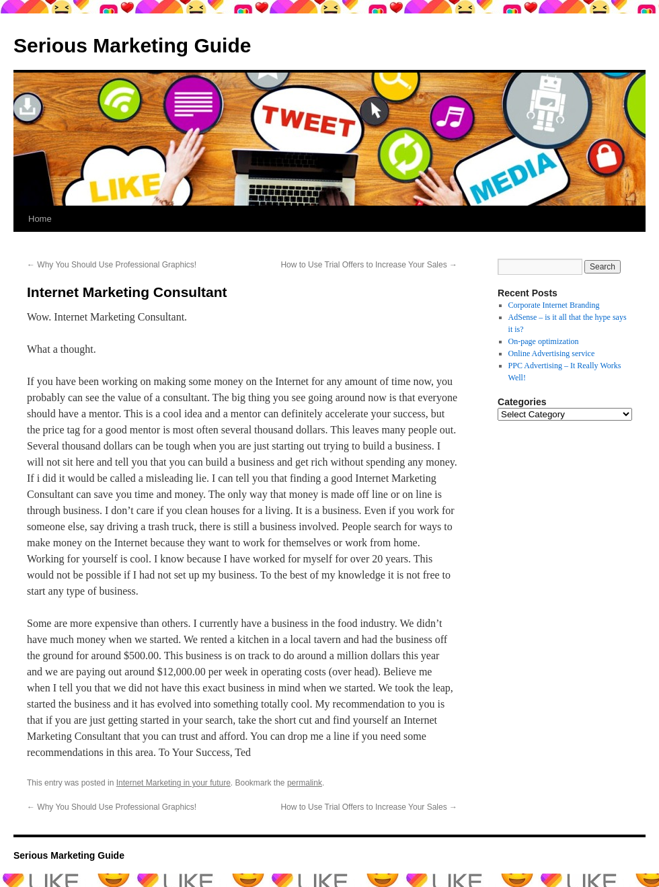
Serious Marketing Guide (132, 45)
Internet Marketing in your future (173, 783)
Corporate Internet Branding (554, 305)
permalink (304, 783)
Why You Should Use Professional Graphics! (111, 264)
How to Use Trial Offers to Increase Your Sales (368, 264)
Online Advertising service (551, 353)
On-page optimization (543, 341)
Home (40, 219)
